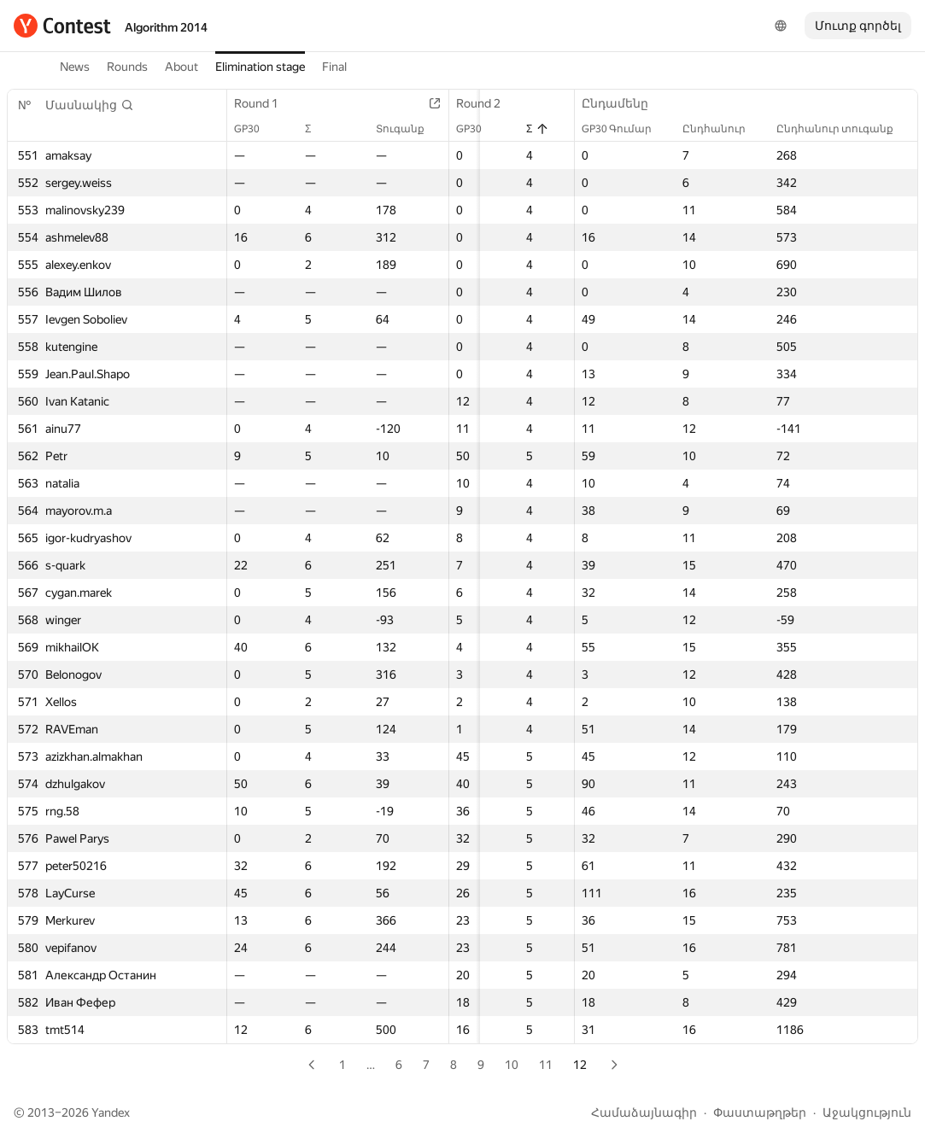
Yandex (110, 1112)
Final (334, 66)
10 (511, 1065)
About (181, 66)
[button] (89, 105)
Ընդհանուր (722, 129)
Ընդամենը (623, 103)
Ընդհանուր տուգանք (843, 129)
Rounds (127, 66)
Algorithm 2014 (166, 27)
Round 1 (265, 103)
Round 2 (490, 103)
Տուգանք (412, 129)
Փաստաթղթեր (759, 1112)
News (75, 66)
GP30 (255, 129)
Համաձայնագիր (644, 1112)
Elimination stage (260, 66)
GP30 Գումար (625, 129)
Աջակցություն (867, 1112)
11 (546, 1065)
